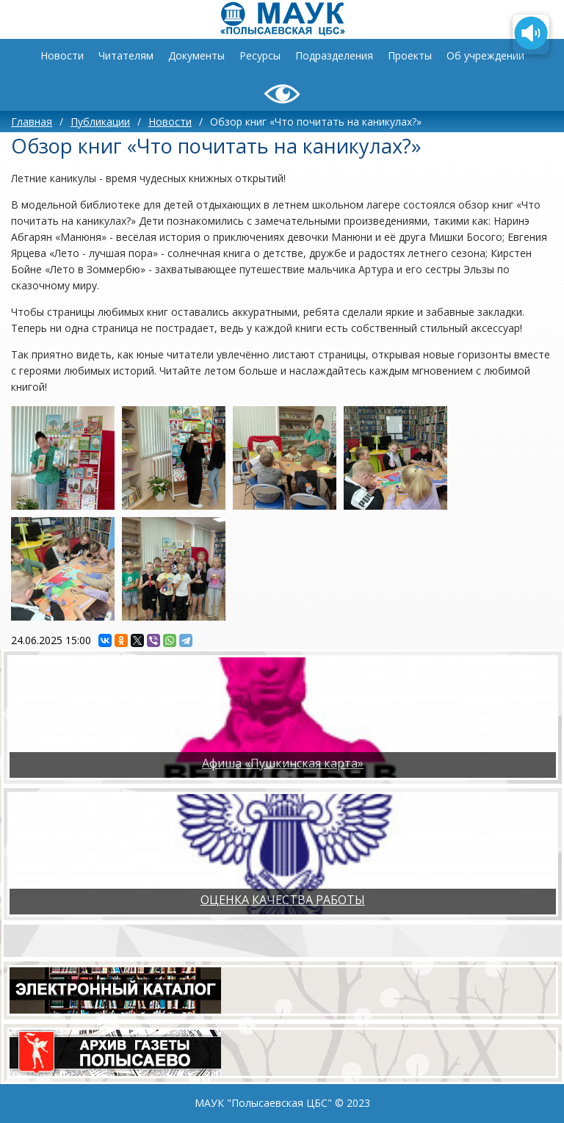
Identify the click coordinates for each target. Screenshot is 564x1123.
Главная (31, 122)
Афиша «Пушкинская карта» (283, 763)
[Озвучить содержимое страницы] (531, 34)
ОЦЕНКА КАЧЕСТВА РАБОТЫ (282, 900)
